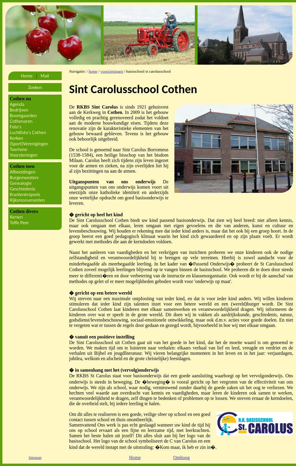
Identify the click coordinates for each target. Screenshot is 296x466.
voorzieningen (112, 71)
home (93, 71)
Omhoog (181, 457)
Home (135, 457)
